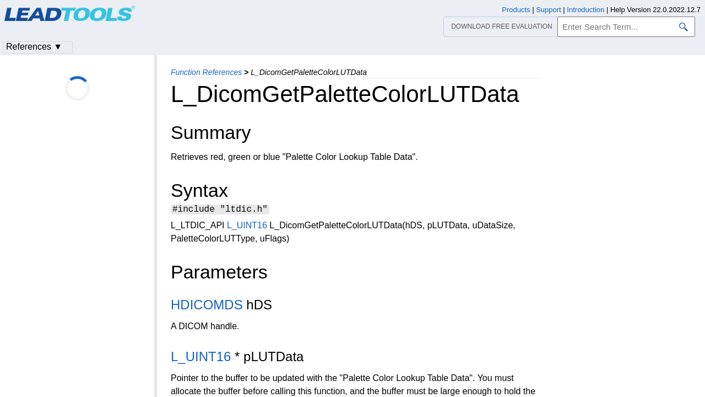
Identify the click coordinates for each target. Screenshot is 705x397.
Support (548, 10)
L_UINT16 (247, 227)
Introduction (585, 10)
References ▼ (34, 46)
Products (516, 10)
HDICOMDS (207, 306)
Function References (206, 72)
